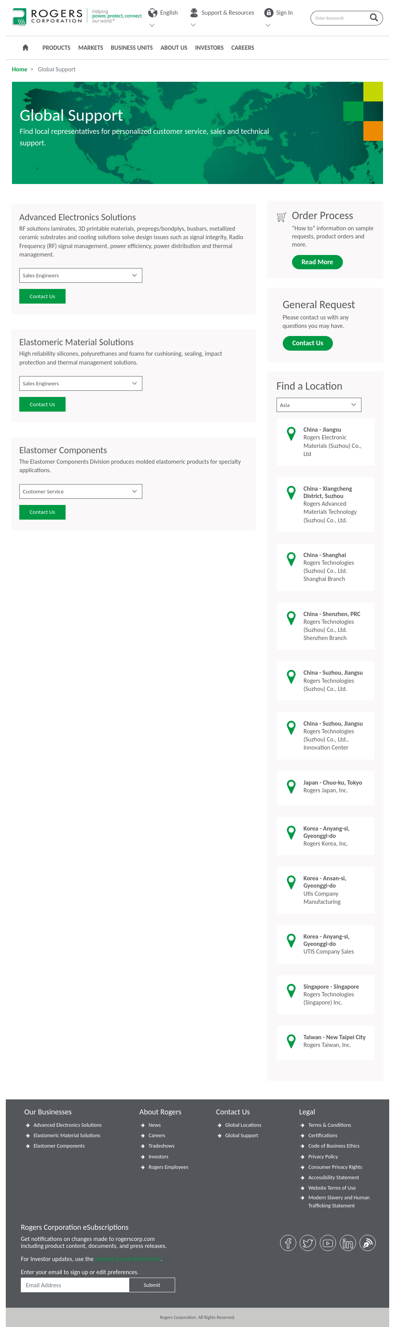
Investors (209, 47)
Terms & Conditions (329, 1125)
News (154, 1125)
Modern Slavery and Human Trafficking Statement (339, 1201)
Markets (90, 47)
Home (19, 69)
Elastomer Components (59, 1146)
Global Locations (243, 1125)
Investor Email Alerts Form (128, 1259)
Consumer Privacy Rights (335, 1167)
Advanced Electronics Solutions (67, 1125)
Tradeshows (161, 1146)
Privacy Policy (323, 1156)
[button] (80, 275)
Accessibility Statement (333, 1177)
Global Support (241, 1135)
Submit (151, 1284)
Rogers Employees (168, 1167)
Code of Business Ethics (334, 1146)
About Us (173, 47)
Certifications (322, 1135)
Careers (242, 47)
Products (56, 47)
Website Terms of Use (332, 1188)
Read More (317, 262)
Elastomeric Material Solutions (67, 1135)
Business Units (132, 47)
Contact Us (42, 296)
